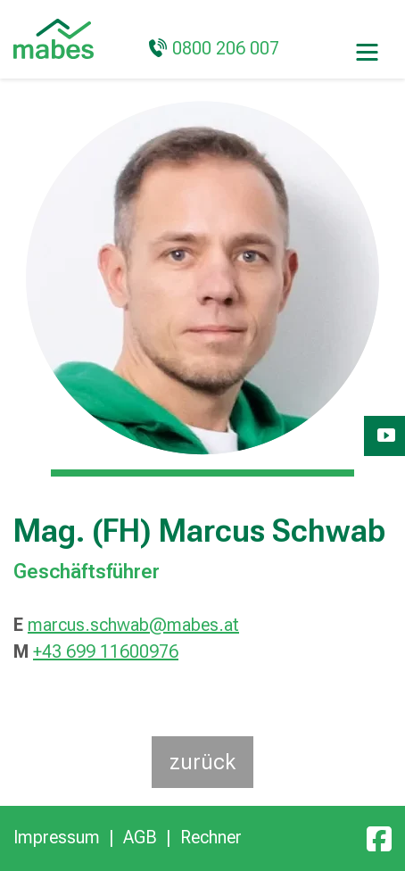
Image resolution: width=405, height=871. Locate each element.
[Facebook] (379, 837)
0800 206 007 (225, 48)
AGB (140, 837)
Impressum (56, 837)
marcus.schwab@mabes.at (133, 624)
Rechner (211, 837)
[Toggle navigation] (367, 51)
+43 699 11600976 (105, 651)
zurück (202, 762)
